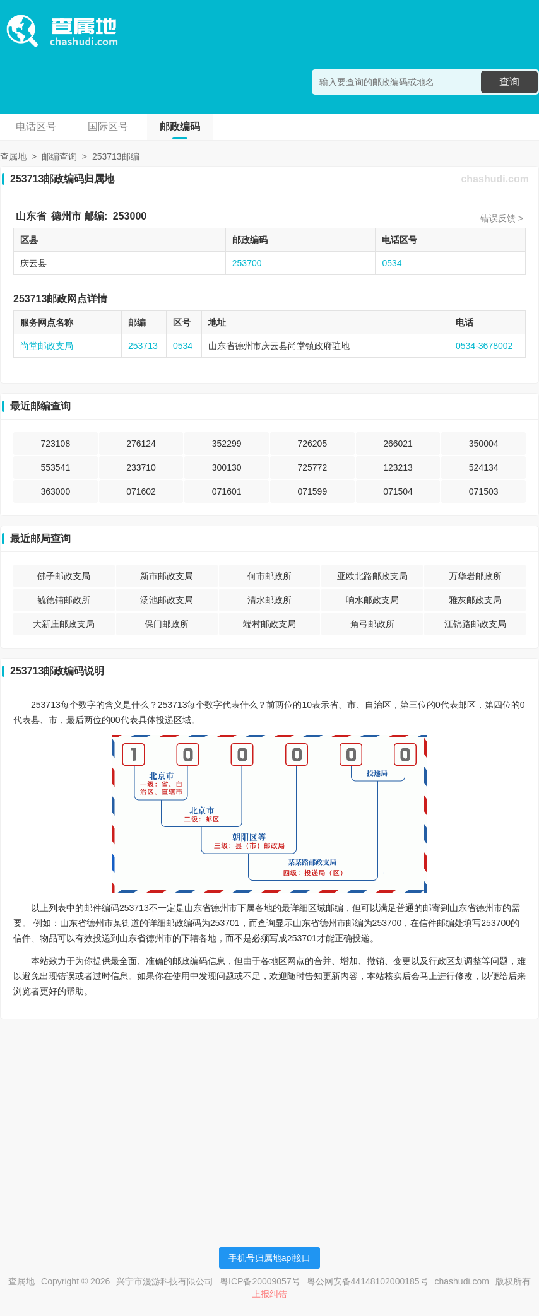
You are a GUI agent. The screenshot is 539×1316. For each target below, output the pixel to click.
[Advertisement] (269, 1117)
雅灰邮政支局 (475, 600)
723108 (55, 443)
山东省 (31, 216)
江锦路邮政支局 (475, 624)
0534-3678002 (484, 346)
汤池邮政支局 (166, 600)
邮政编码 (180, 126)
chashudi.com (495, 178)
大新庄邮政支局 (64, 624)
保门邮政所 (167, 624)
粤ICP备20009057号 (260, 1281)
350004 (484, 443)
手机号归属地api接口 (269, 1258)
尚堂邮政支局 (46, 346)
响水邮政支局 (372, 600)
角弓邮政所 (372, 624)
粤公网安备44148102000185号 (368, 1281)
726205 (312, 443)
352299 (227, 443)
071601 (227, 491)
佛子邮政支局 (63, 576)
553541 (55, 467)
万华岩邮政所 (475, 576)
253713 (143, 346)
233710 (141, 467)
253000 (129, 216)
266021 (398, 443)
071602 (141, 491)
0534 (391, 263)
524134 (484, 467)
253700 (247, 263)
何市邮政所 (269, 576)
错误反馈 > (501, 218)
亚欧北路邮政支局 (372, 576)
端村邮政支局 (269, 624)
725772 (312, 467)
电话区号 (36, 126)
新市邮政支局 (166, 576)
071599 (312, 491)
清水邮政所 (269, 600)
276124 (141, 443)
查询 (509, 81)
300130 (227, 467)
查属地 (13, 156)
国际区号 (108, 126)
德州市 (66, 216)
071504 (398, 491)
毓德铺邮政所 (63, 600)
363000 (55, 491)
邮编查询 (59, 156)
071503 (484, 491)
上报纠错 (269, 1294)
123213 (398, 467)
